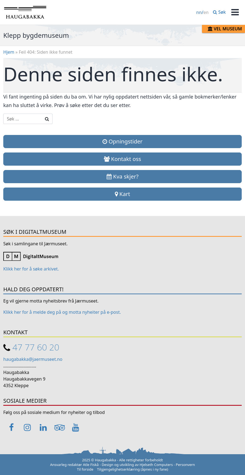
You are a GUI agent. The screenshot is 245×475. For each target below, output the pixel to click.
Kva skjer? (123, 176)
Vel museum (225, 29)
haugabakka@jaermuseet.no (32, 359)
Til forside (85, 469)
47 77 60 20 (35, 347)
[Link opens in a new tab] (30, 256)
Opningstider (122, 141)
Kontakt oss (122, 159)
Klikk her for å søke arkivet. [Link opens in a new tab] (31, 269)
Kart (122, 194)
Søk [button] (219, 12)
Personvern (185, 464)
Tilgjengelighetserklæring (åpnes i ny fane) (132, 469)
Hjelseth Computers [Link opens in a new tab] (156, 464)
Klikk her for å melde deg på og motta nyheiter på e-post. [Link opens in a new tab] (62, 312)
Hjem (8, 52)
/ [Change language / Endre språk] (202, 12)
